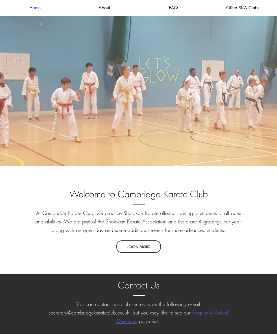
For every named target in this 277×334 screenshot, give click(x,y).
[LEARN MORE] (138, 246)
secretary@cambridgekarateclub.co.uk (89, 312)
